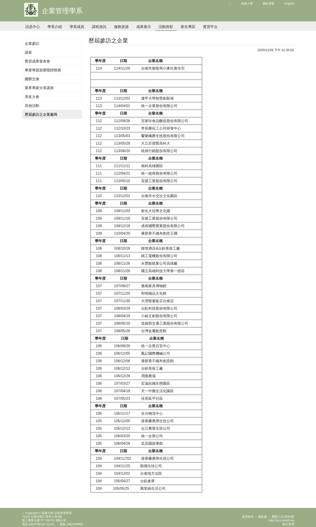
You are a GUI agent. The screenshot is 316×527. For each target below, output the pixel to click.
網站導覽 (268, 3)
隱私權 (262, 516)
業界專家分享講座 (39, 88)
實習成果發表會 (37, 61)
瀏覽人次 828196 (283, 516)
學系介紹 (54, 27)
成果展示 (143, 27)
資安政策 (248, 516)
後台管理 (288, 524)
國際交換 (32, 79)
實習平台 (210, 27)
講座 (28, 52)
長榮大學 (247, 3)
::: (230, 3)
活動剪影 (166, 27)
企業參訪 (32, 43)
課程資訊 (99, 27)
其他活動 (32, 106)
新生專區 (188, 27)
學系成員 (77, 27)
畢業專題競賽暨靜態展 (43, 70)
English (289, 3)
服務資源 (121, 27)
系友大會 (32, 97)
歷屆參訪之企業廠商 (41, 114)
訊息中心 (32, 27)
